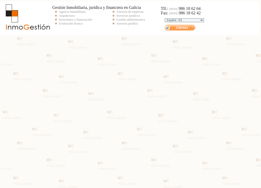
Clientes (182, 28)
